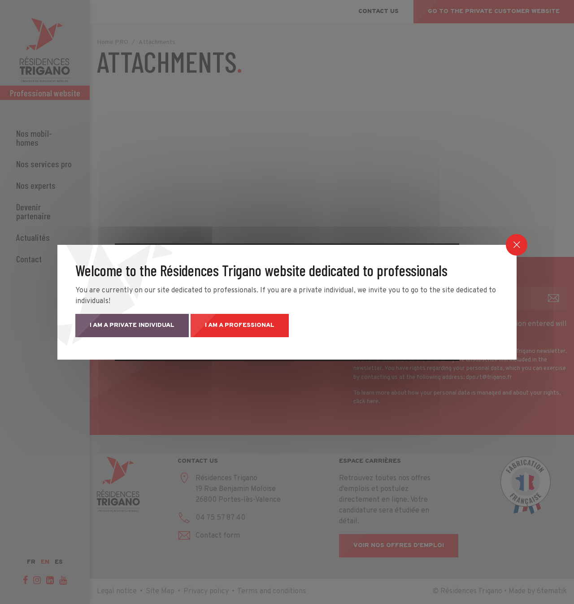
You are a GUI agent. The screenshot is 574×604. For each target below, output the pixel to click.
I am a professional (239, 325)
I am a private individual (132, 325)
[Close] (516, 245)
